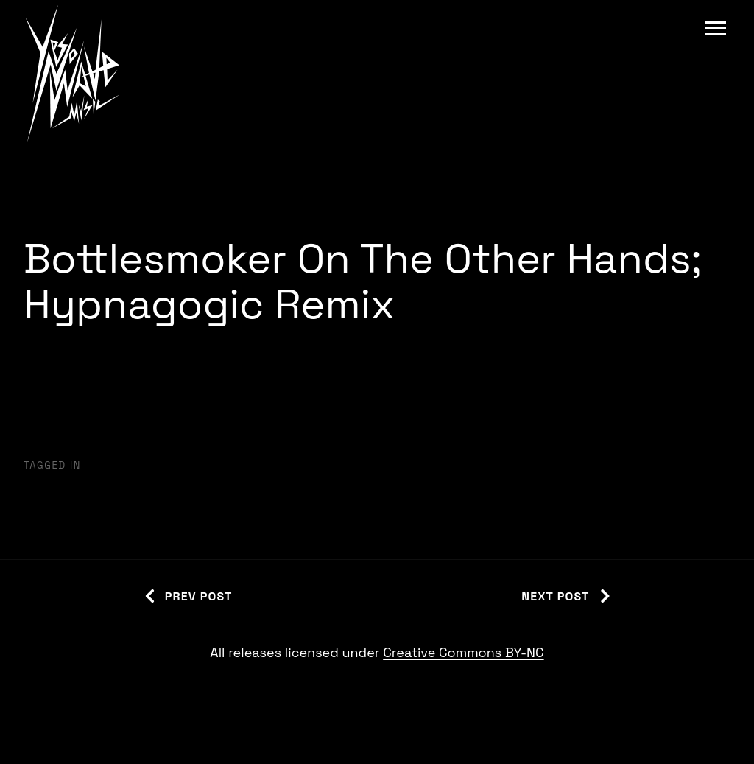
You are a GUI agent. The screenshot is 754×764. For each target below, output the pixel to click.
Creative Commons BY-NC (463, 652)
